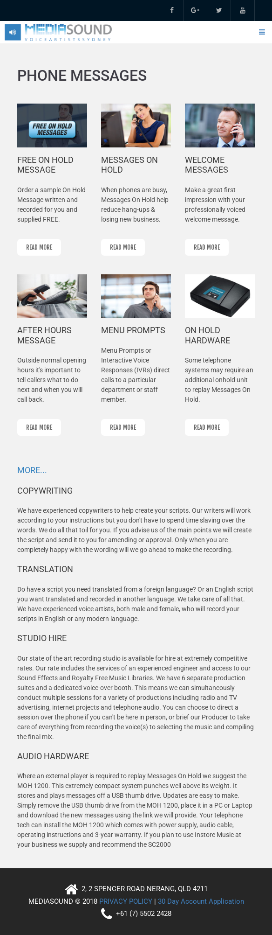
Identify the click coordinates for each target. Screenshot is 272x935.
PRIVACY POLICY (125, 901)
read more (39, 247)
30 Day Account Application (201, 901)
